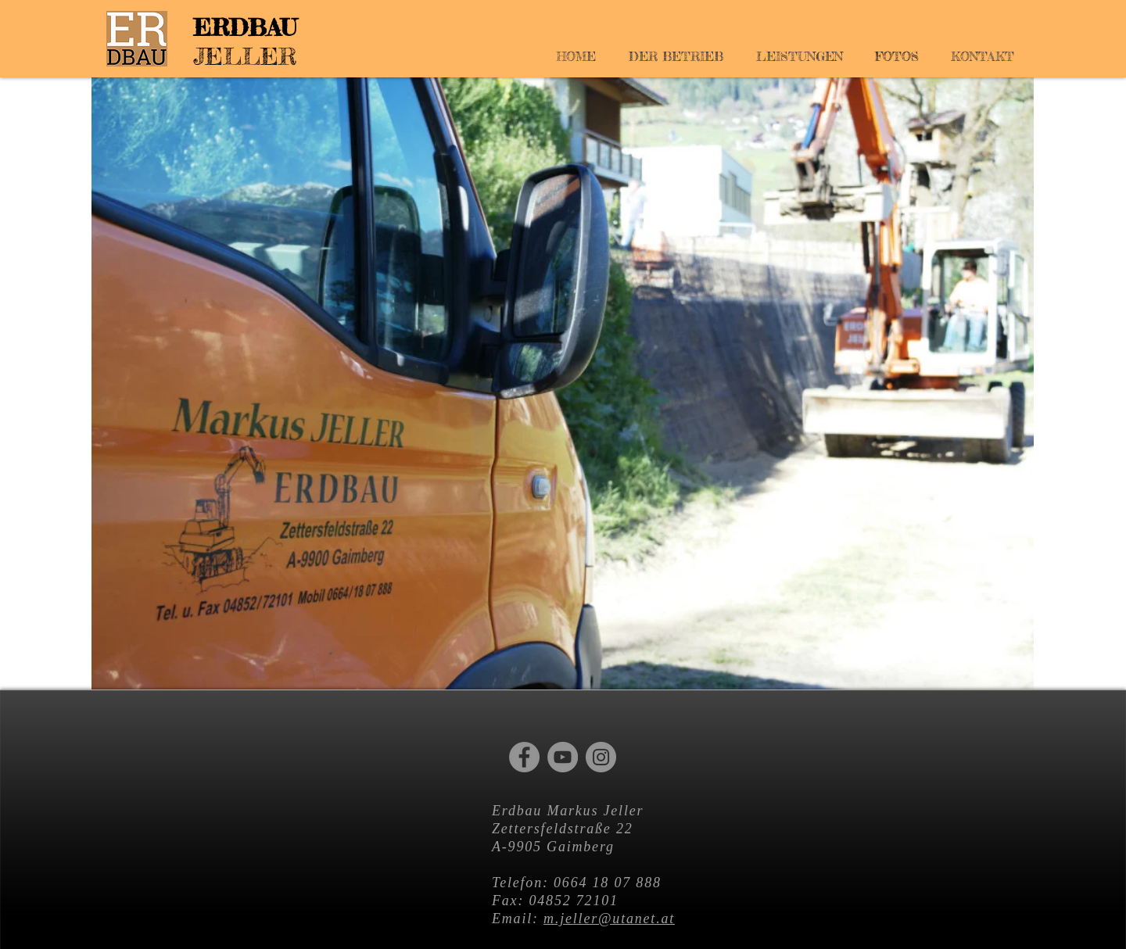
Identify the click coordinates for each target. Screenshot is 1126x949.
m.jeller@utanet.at (609, 918)
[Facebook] (524, 757)
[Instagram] (601, 757)
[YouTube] (562, 757)
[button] (562, 383)
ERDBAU (244, 27)
